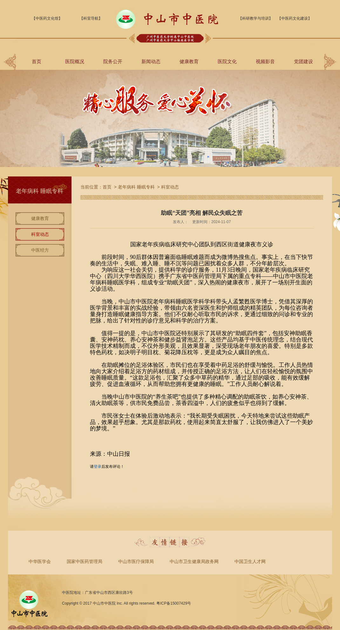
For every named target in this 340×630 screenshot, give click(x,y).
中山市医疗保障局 (136, 561)
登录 (97, 466)
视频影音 (265, 61)
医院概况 (74, 61)
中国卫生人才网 (250, 561)
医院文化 (227, 61)
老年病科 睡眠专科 (136, 186)
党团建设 (303, 61)
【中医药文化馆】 (47, 18)
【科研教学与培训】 (255, 18)
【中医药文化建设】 (294, 18)
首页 (36, 61)
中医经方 (40, 250)
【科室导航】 (90, 18)
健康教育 (189, 61)
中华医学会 (40, 561)
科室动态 (40, 234)
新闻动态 (150, 61)
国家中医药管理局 (84, 561)
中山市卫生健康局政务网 (194, 561)
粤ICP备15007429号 (173, 603)
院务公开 (112, 61)
